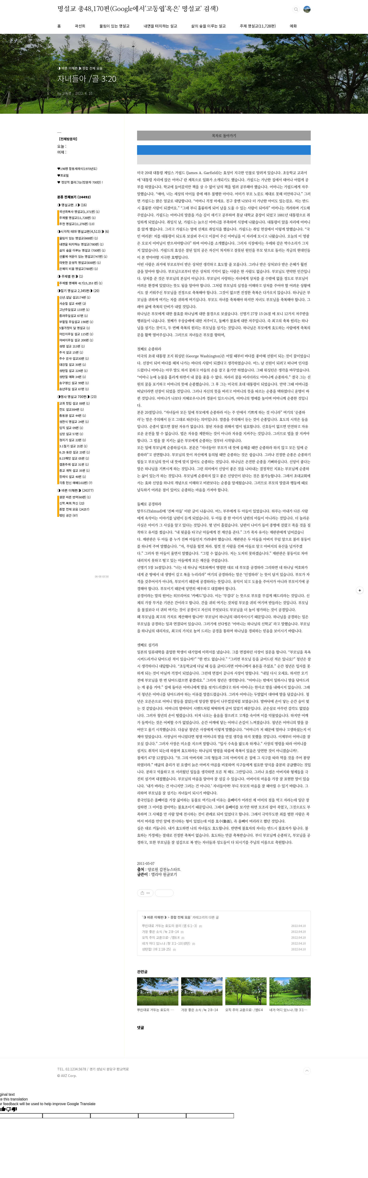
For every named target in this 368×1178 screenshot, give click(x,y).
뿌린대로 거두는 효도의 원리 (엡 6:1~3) (169, 925)
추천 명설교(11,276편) (76, 224)
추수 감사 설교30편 (74, 358)
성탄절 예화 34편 (72, 376)
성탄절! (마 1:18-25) (156, 949)
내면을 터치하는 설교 (160, 26)
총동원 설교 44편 (72, 415)
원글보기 (170, 874)
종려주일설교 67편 (73, 315)
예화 (293, 26)
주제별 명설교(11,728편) (77, 217)
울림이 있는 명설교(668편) (78, 238)
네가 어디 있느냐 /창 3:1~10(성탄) (166, 943)
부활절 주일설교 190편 (76, 322)
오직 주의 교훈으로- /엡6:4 (161, 937)
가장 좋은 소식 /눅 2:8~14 (160, 931)
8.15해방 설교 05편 (74, 458)
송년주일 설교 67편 (74, 389)
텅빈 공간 (68, 515)
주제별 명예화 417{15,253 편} (80, 283)
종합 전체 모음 (180, 917)
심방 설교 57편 (71, 434)
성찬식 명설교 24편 (74, 421)
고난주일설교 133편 (74, 309)
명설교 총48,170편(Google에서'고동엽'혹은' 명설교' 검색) (137, 9)
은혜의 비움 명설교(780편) (78, 268)
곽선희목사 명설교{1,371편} (79, 211)
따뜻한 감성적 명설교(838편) (80, 262)
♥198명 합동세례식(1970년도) (77, 168)
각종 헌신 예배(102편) (75, 482)
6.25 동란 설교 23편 (74, 452)
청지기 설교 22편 (72, 440)
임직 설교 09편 (71, 427)
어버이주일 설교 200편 (76, 340)
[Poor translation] (11, 1109)
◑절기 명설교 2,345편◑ (78, 290)
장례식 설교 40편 (72, 476)
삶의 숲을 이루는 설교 (208, 26)
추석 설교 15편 (71, 352)
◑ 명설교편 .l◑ (72, 205)
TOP (307, 1071)
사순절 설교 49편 (72, 303)
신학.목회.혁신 (71, 503)
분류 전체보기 (74, 197)
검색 (296, 9)
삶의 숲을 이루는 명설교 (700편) (82, 250)
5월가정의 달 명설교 (74, 328)
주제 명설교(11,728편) (258, 26)
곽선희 (80, 26)
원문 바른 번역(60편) (75, 497)
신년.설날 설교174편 (74, 297)
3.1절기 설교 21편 (73, 446)
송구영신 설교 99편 (74, 383)
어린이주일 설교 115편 (76, 334)
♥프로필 (63, 175)
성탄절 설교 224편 (73, 370)
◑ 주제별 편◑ (70, 276)
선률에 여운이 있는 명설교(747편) (83, 256)
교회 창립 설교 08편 (74, 403)
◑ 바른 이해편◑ (155, 917)
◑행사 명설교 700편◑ (77, 396)
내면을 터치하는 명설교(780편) (81, 244)
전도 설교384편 (71, 409)
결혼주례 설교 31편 (74, 464)
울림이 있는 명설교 (115, 26)
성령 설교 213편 (72, 346)
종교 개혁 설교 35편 (74, 470)
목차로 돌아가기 (224, 135)
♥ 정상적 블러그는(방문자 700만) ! (80, 182)
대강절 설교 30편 (72, 364)
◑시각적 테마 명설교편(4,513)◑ (83, 231)
